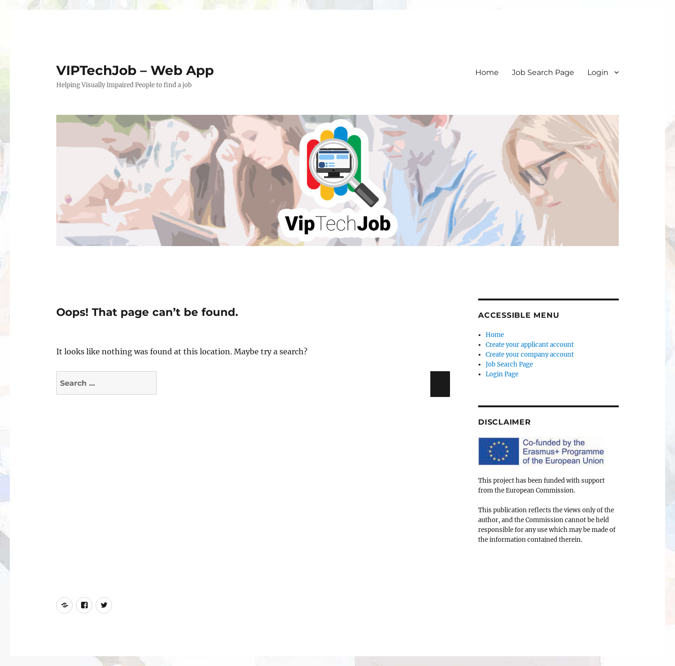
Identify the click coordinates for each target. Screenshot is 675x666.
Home (487, 72)
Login (597, 72)
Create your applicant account (530, 345)
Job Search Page (543, 72)
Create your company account (530, 355)
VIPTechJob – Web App (135, 70)
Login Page (502, 374)
